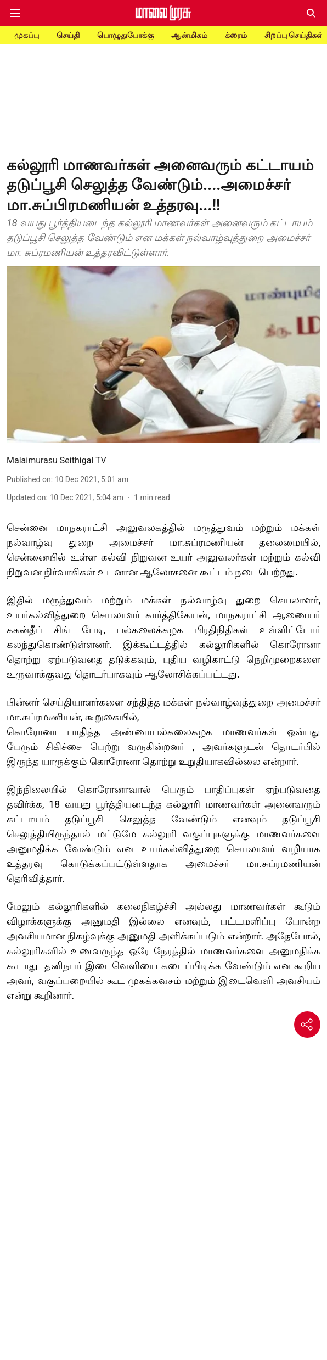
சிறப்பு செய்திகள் (294, 35)
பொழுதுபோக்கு (125, 35)
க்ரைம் (236, 35)
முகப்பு (26, 35)
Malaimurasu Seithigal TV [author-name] (56, 460)
